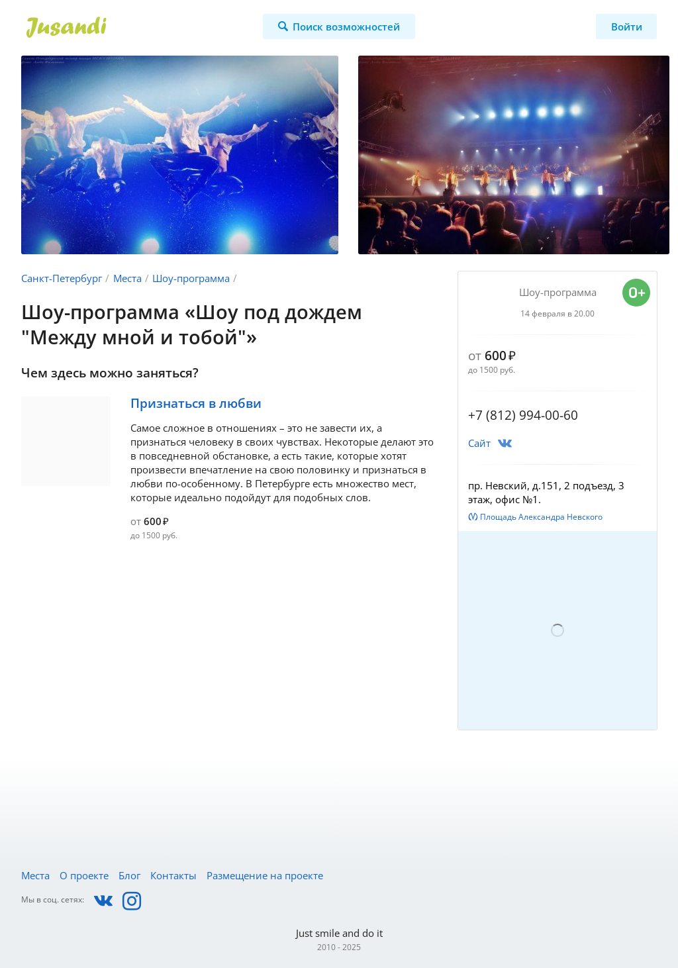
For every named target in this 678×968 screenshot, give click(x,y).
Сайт (479, 443)
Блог (129, 875)
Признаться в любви (196, 403)
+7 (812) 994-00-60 (523, 415)
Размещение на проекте (265, 875)
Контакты (173, 875)
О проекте (84, 875)
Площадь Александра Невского (541, 516)
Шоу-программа (191, 278)
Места (127, 278)
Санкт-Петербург (61, 278)
